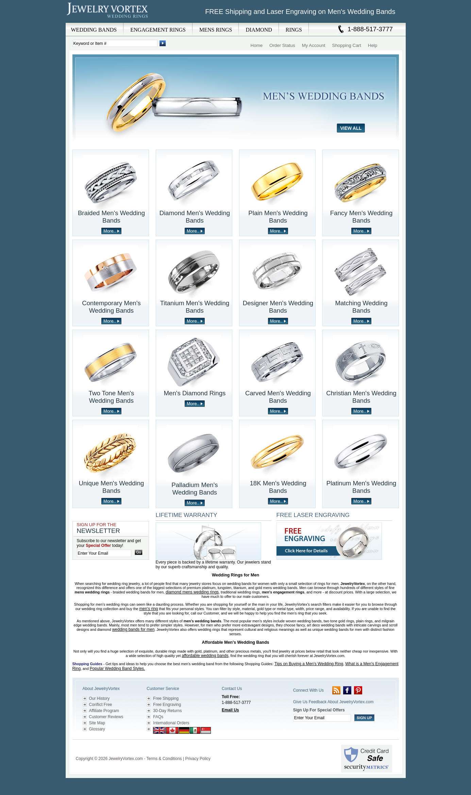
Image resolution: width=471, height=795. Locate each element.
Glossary (97, 729)
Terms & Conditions (164, 758)
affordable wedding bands (205, 655)
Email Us (230, 710)
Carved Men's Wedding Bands (278, 397)
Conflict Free (100, 705)
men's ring (148, 608)
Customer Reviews (106, 717)
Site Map (97, 723)
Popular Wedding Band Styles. (117, 668)
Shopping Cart (346, 45)
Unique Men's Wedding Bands (111, 487)
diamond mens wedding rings (192, 592)
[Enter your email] (104, 553)
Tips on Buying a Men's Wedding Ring (308, 663)
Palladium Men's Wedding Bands (194, 488)
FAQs (158, 717)
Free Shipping (166, 698)
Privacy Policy (198, 758)
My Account (313, 45)
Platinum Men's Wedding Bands (361, 487)
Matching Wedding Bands (361, 306)
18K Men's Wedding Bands (278, 487)
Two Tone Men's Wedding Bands (111, 397)
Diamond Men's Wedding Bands (194, 216)
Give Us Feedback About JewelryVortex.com (333, 701)
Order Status (282, 45)
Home (257, 45)
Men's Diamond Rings (195, 393)
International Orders (171, 723)
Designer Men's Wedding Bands (278, 306)
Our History (99, 698)
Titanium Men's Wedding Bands (195, 306)
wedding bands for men (133, 629)
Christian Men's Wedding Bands (361, 397)
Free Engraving (167, 705)
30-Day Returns (167, 711)
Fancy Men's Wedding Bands (361, 216)
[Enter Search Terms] (114, 43)
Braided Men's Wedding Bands (111, 216)
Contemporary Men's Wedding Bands (111, 306)
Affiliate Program (104, 711)
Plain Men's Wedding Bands (277, 216)
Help (372, 45)
